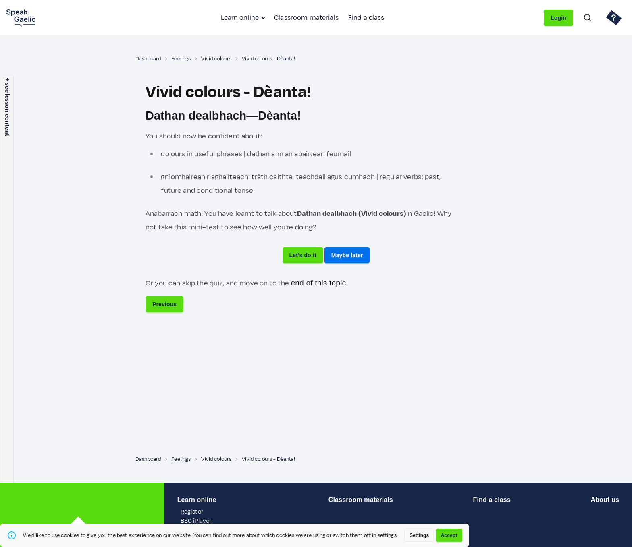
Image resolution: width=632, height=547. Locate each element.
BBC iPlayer (196, 521)
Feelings (181, 58)
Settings (419, 535)
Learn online (240, 18)
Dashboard (148, 58)
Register (192, 512)
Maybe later (347, 255)
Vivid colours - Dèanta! (268, 58)
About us (605, 499)
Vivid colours (216, 58)
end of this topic (318, 283)
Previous (164, 304)
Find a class (366, 18)
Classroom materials (306, 18)
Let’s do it (302, 255)
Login (558, 17)
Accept (449, 535)
